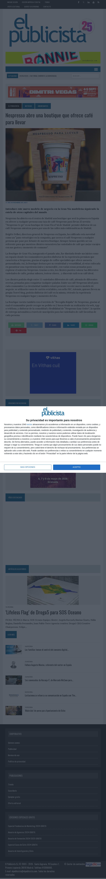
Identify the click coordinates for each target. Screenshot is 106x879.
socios (29, 424)
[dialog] (53, 439)
